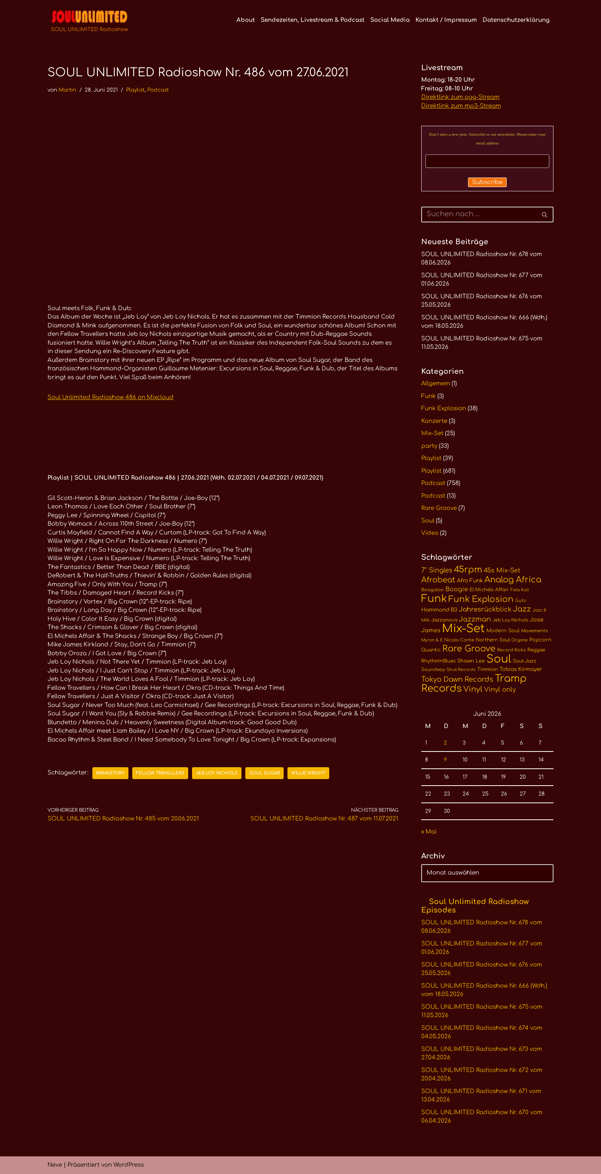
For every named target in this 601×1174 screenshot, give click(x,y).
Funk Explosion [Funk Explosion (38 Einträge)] (481, 599)
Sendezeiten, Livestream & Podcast (313, 20)
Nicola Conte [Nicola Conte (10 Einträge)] (459, 640)
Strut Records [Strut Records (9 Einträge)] (461, 670)
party (429, 446)
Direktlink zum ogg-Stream (460, 97)
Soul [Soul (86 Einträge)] (498, 659)
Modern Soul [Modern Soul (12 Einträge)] (503, 630)
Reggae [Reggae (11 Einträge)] (536, 650)
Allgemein (435, 383)
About (245, 20)
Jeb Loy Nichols (217, 773)
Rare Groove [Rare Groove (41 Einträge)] (469, 648)
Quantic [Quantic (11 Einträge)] (431, 650)
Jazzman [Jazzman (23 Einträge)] (475, 619)
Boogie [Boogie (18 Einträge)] (456, 589)
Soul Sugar (264, 773)
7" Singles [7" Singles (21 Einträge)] (436, 570)
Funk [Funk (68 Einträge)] (434, 598)
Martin (67, 90)
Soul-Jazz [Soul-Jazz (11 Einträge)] (524, 661)
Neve (55, 1165)
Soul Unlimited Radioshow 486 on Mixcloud (111, 397)
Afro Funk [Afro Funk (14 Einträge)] (470, 581)
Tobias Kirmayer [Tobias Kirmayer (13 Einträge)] (520, 669)
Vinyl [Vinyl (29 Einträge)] (473, 689)
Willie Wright (308, 773)
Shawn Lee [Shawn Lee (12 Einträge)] (471, 661)
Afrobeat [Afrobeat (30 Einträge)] (438, 580)
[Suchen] (478, 214)
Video (429, 533)
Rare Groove (439, 508)
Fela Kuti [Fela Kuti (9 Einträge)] (520, 590)
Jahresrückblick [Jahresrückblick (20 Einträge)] (485, 609)
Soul (427, 521)
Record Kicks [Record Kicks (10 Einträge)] (511, 650)
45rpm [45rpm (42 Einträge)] (468, 569)
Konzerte (434, 421)
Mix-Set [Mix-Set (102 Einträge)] (463, 628)
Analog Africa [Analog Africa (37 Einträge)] (512, 579)
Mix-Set (432, 433)
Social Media (390, 20)
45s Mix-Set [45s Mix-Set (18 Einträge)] (502, 570)
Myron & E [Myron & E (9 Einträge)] (432, 640)
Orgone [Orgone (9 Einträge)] (519, 640)
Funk (428, 396)
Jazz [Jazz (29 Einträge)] (522, 609)
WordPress (128, 1165)
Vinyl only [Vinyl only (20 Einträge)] (500, 689)
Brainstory (110, 773)
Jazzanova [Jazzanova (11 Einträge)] (444, 620)
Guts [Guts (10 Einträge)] (520, 600)
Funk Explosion (443, 408)
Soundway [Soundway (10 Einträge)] (433, 669)
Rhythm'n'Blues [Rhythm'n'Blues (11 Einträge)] (438, 661)
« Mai (429, 832)
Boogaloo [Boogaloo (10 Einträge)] (432, 589)
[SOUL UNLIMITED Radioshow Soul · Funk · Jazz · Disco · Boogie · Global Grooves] (89, 20)
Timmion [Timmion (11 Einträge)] (487, 669)
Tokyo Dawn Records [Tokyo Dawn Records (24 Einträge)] (457, 679)
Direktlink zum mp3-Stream (461, 106)
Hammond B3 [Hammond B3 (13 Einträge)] (439, 610)
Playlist (135, 90)
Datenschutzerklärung (516, 20)
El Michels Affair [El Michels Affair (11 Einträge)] (489, 589)
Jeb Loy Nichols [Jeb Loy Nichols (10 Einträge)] (510, 620)
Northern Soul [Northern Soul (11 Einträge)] (493, 640)
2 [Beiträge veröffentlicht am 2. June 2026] (445, 743)
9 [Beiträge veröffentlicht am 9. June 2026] (445, 760)
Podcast (158, 90)
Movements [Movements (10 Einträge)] (534, 630)
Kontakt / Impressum (446, 20)
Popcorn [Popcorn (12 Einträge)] (540, 640)
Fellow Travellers (160, 773)
